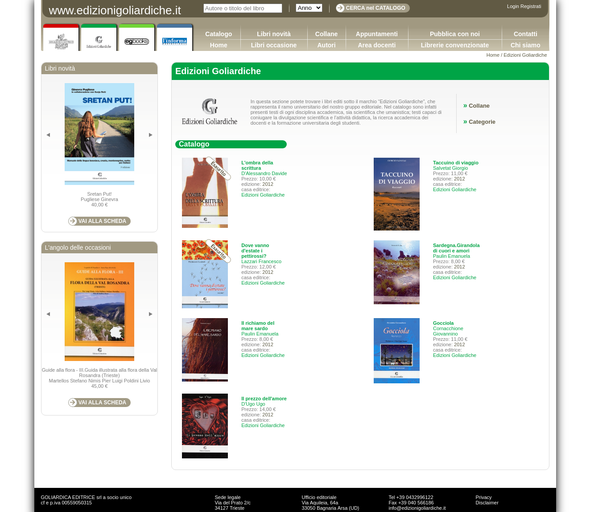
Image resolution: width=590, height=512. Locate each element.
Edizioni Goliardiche (263, 194)
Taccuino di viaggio (456, 162)
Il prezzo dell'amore (264, 398)
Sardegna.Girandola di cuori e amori (456, 248)
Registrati (530, 6)
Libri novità (273, 34)
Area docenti (377, 45)
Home (218, 45)
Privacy (484, 497)
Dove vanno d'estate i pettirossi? (255, 251)
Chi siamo (525, 45)
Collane (326, 34)
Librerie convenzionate (455, 45)
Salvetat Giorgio (450, 168)
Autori (326, 45)
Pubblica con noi (455, 34)
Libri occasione (274, 45)
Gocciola (443, 323)
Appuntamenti (377, 34)
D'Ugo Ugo (253, 404)
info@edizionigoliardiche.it (417, 508)
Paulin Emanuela (451, 256)
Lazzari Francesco (261, 261)
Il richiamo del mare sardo (257, 325)
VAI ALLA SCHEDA (102, 221)
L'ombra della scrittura (257, 165)
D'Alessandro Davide (264, 173)
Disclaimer (487, 502)
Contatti (525, 34)
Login (513, 6)
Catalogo (218, 34)
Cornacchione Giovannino (448, 331)
